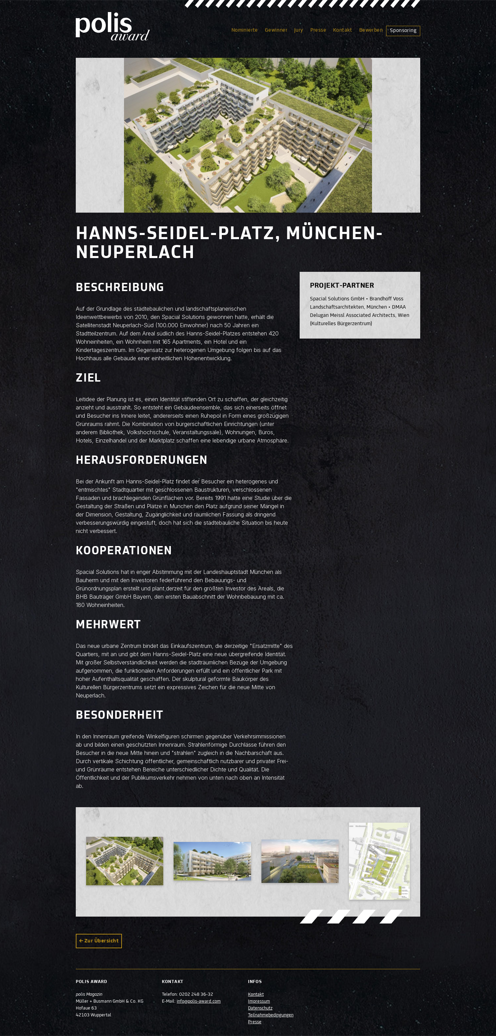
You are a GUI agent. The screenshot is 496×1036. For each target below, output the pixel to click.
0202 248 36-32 (196, 994)
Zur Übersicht (101, 941)
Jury (298, 30)
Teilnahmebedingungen (270, 1015)
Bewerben (371, 30)
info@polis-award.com (199, 1001)
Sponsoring (403, 30)
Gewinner (276, 30)
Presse (318, 30)
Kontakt (342, 30)
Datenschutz (260, 1008)
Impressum (259, 1001)
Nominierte (244, 30)
